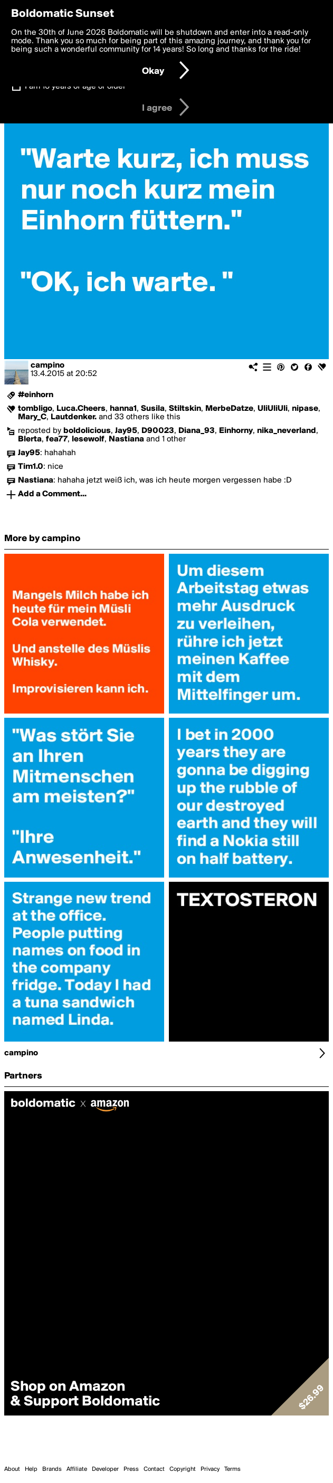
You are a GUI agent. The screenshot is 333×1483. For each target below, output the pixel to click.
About (12, 1469)
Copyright (182, 1469)
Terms (232, 1469)
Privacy (210, 1469)
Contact (154, 1469)
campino (47, 365)
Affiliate (76, 1469)
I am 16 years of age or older (75, 86)
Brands (52, 1469)
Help (31, 1469)
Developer (105, 1469)
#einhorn (35, 395)
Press (131, 1469)
